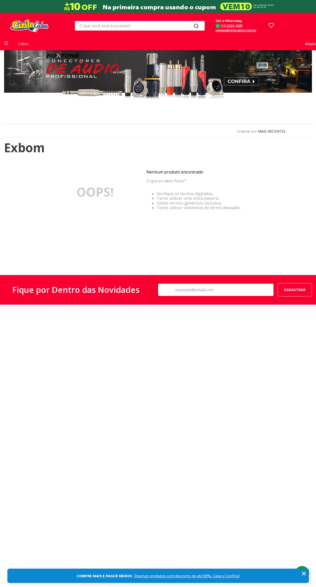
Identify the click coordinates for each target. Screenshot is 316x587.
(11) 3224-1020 (231, 25)
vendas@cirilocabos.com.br (235, 30)
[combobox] (140, 26)
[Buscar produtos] (197, 25)
